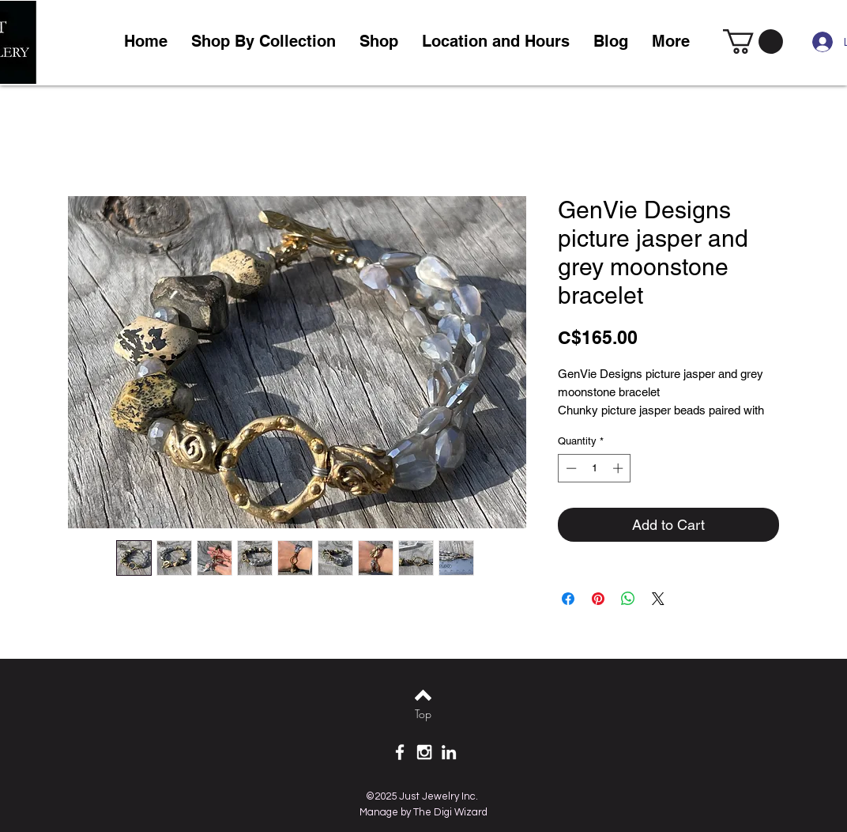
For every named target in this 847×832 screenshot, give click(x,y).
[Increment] (619, 468)
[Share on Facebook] (568, 598)
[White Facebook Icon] (400, 752)
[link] (753, 41)
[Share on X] (658, 598)
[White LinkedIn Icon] (449, 752)
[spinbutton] (594, 468)
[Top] (423, 714)
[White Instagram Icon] (424, 752)
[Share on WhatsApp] (628, 598)
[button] (379, 41)
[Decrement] (569, 468)
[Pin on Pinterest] (598, 598)
